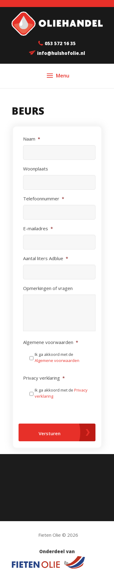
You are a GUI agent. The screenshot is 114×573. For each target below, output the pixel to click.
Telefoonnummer (43, 199)
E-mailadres (38, 228)
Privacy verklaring (44, 378)
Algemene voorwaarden (50, 342)
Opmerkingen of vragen (48, 288)
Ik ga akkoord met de (57, 357)
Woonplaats (35, 169)
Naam (31, 139)
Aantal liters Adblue (45, 258)
